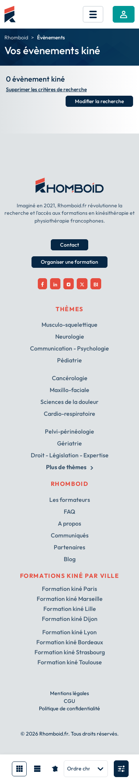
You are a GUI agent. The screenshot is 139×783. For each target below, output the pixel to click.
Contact (69, 244)
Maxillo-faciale (69, 390)
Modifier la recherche (99, 101)
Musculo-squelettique (69, 324)
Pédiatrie (69, 360)
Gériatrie (69, 443)
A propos (69, 523)
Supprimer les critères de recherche (46, 89)
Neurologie (69, 336)
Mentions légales (69, 693)
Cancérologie (69, 378)
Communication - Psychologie (69, 348)
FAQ (69, 511)
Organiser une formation (69, 262)
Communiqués (70, 535)
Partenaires (69, 547)
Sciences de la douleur (69, 401)
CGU (69, 701)
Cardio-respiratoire (69, 413)
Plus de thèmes (69, 467)
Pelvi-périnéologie (69, 431)
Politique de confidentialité (69, 708)
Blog (70, 559)
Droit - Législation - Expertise (70, 455)
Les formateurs (69, 499)
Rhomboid (16, 37)
